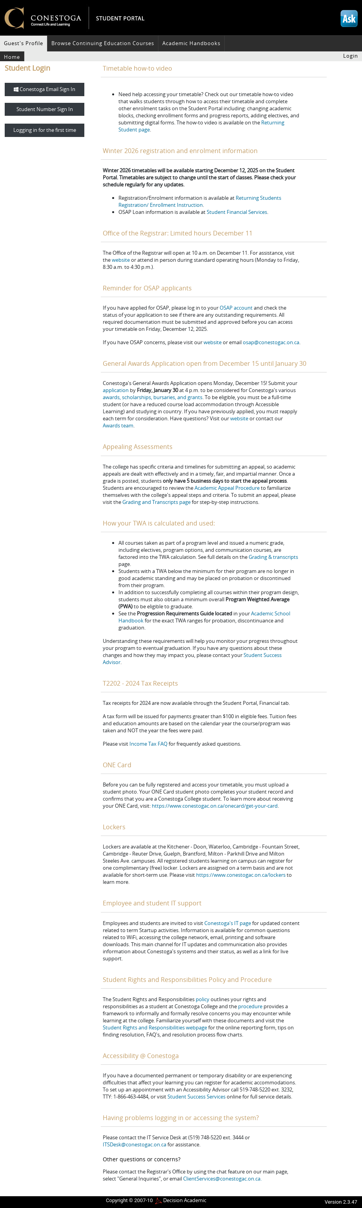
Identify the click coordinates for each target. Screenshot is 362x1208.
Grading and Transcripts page (156, 501)
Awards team (118, 425)
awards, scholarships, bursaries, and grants (152, 397)
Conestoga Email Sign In (44, 89)
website (121, 259)
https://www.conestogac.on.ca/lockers (241, 874)
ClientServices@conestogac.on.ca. (222, 1178)
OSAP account (236, 307)
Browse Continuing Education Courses (102, 43)
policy (202, 999)
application (116, 390)
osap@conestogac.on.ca (271, 342)
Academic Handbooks (191, 43)
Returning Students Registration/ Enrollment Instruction (199, 201)
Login (350, 55)
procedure (250, 1006)
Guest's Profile (23, 43)
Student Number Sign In (44, 109)
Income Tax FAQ (148, 743)
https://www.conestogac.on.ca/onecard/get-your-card (215, 805)
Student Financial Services (237, 211)
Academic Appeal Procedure (227, 487)
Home (12, 56)
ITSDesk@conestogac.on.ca (134, 1144)
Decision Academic (184, 1200)
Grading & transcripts (273, 556)
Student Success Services (196, 1096)
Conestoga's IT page (227, 923)
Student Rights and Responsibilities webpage (155, 1027)
